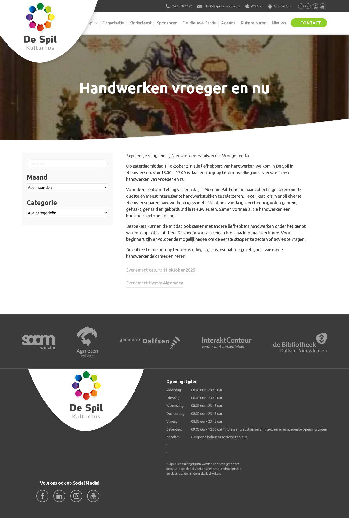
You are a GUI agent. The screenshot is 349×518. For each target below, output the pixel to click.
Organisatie (113, 22)
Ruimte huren (254, 22)
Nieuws (279, 22)
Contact (310, 22)
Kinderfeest (140, 22)
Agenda (228, 22)
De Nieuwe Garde (199, 22)
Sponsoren (167, 22)
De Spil (88, 22)
